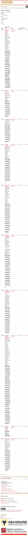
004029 (20, 335)
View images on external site (7, 486)
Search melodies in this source (7, 490)
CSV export (4, 487)
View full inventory (5, 485)
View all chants (4, 484)
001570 (20, 438)
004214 (20, 144)
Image (26, 29)
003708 (20, 185)
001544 (20, 426)
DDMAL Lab (3, 501)
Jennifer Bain (3, 500)
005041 (20, 235)
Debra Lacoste (3, 498)
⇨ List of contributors (4, 503)
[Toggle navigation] (25, 2)
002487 (20, 90)
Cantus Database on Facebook (6, 518)
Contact (3, 517)
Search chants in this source (7, 488)
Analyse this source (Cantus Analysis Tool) (9, 491)
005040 (20, 290)
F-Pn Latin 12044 (6, 478)
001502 (20, 119)
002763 (20, 29)
